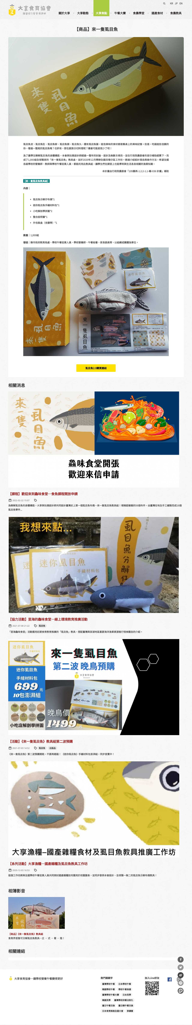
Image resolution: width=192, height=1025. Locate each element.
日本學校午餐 (124, 984)
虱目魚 (42, 626)
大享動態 (82, 13)
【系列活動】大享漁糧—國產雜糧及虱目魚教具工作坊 (47, 864)
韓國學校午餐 (108, 989)
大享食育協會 (169, 980)
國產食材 (157, 13)
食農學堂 (138, 13)
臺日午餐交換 (108, 1005)
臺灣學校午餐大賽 (110, 995)
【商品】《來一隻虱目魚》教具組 (25, 934)
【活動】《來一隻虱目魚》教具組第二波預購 (40, 741)
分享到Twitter (181, 967)
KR (171, 3)
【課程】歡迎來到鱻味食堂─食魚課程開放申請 (43, 494)
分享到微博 (181, 975)
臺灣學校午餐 (108, 984)
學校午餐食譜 (124, 989)
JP (176, 3)
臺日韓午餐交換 (125, 1005)
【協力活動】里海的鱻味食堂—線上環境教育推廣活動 (47, 619)
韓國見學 (106, 1000)
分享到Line (181, 983)
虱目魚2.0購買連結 (96, 368)
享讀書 (130, 1011)
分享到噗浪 (181, 991)
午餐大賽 (120, 13)
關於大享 (64, 13)
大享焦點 (101, 13)
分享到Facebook (181, 960)
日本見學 (127, 995)
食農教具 (176, 13)
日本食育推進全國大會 (112, 1011)
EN (181, 3)
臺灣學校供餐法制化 (123, 1000)
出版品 (52, 748)
